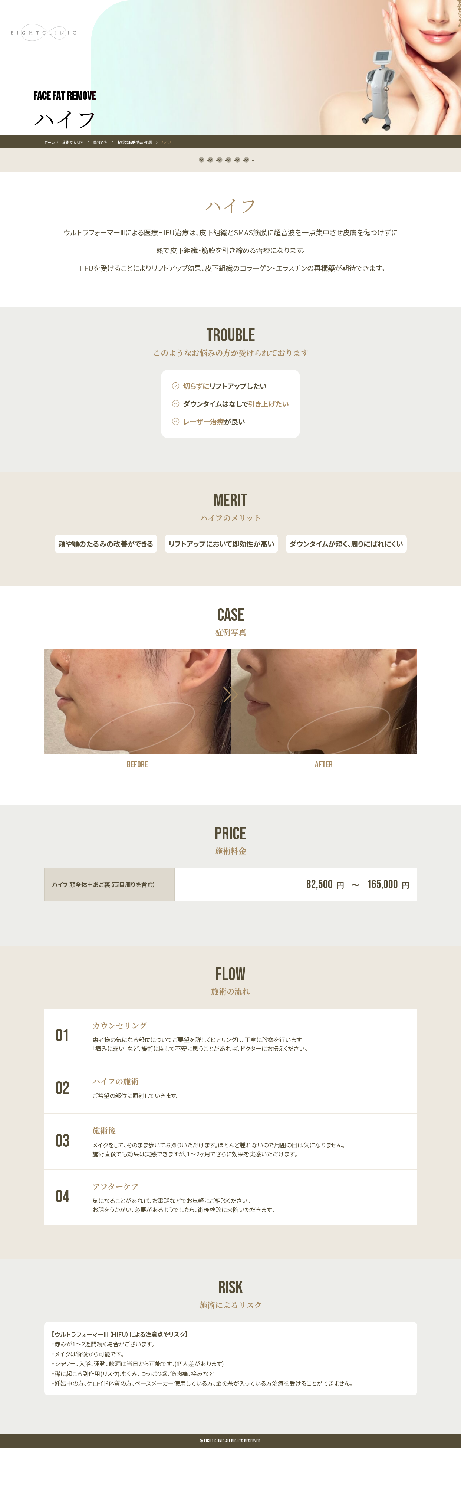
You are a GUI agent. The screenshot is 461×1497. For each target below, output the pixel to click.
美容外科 (100, 175)
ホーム (49, 175)
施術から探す (77, 175)
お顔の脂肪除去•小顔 (134, 175)
